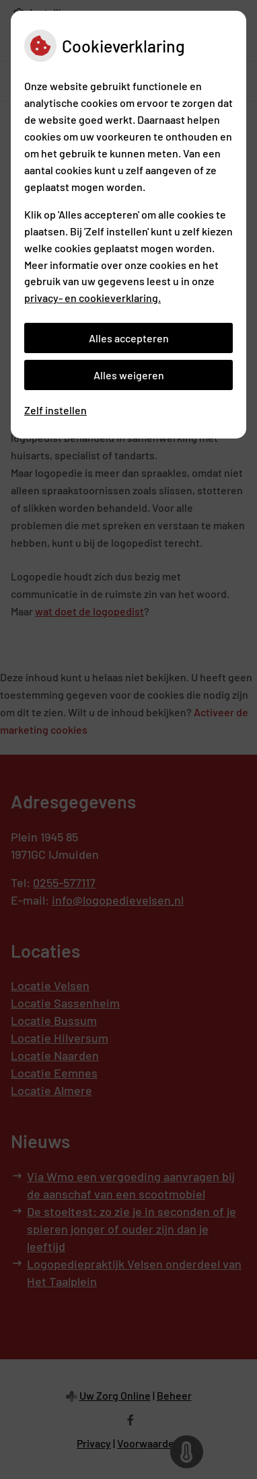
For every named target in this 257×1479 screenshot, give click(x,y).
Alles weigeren (129, 375)
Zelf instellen (55, 410)
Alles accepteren (129, 338)
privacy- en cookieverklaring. (92, 297)
